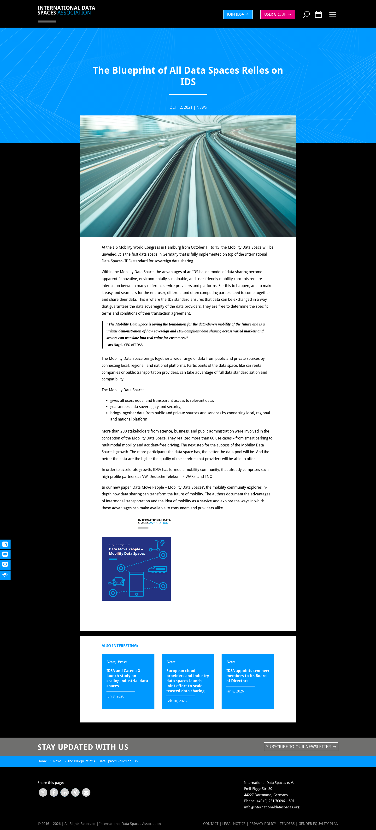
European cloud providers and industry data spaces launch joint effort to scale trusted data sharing (187, 680)
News (202, 107)
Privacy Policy (263, 824)
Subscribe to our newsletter (298, 746)
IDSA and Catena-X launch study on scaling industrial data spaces (127, 678)
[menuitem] (239, 14)
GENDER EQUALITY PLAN (318, 824)
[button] (43, 792)
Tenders (287, 824)
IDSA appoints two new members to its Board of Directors (247, 675)
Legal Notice (234, 824)
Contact (210, 824)
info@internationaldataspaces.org (272, 807)
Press (122, 662)
